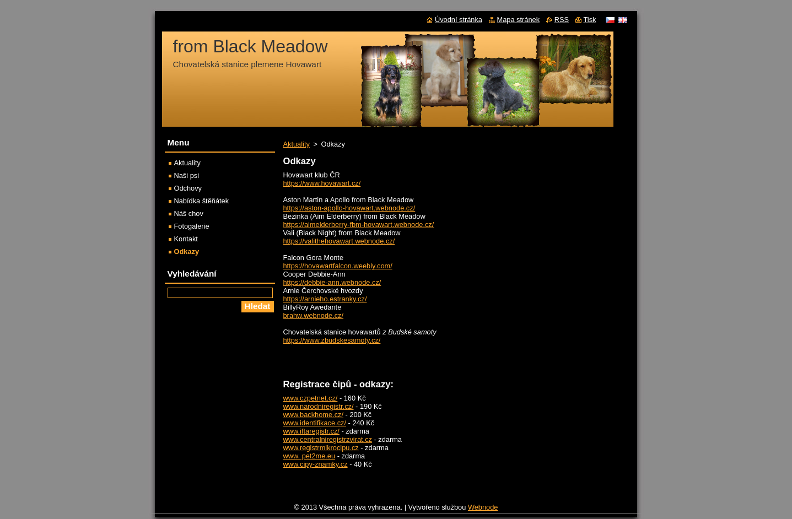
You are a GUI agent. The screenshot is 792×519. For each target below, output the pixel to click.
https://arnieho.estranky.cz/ (325, 299)
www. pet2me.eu (309, 456)
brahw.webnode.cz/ (313, 315)
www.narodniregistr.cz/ (318, 406)
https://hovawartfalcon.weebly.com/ (337, 266)
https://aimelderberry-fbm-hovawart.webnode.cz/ (358, 224)
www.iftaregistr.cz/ (311, 431)
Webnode (483, 507)
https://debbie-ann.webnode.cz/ (332, 282)
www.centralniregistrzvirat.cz (327, 439)
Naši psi (187, 175)
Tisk (590, 19)
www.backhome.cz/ (313, 414)
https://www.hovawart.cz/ (322, 183)
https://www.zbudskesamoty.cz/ (332, 340)
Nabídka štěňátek (201, 201)
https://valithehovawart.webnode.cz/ (339, 241)
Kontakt (186, 239)
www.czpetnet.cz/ (310, 398)
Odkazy (187, 251)
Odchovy (188, 188)
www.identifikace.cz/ (315, 423)
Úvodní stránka (458, 19)
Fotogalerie (191, 226)
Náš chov (188, 213)
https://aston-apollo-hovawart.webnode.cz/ (349, 208)
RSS (561, 19)
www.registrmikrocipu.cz (321, 448)
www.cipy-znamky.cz (315, 464)
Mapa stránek (518, 19)
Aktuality (296, 144)
